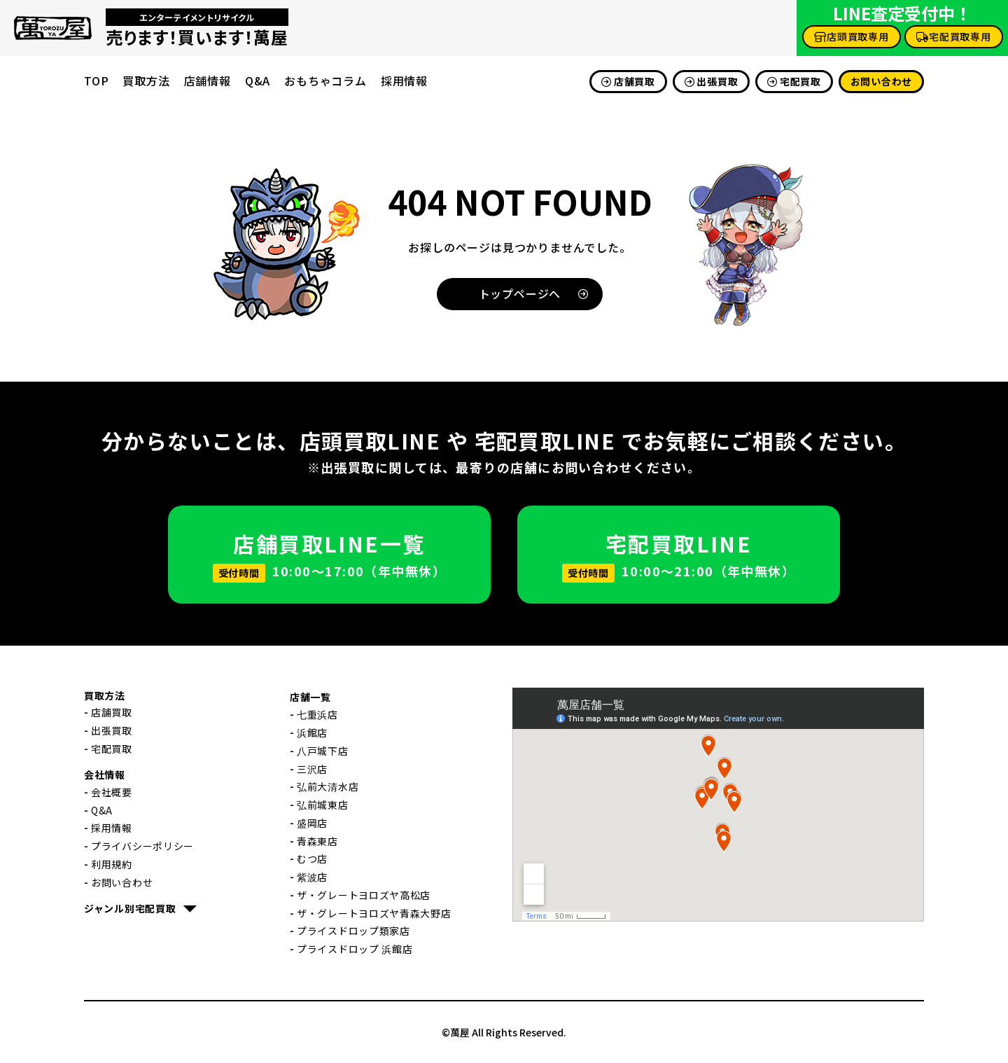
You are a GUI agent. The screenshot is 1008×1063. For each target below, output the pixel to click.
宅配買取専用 (953, 36)
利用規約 (111, 864)
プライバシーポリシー (142, 846)
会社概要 (111, 792)
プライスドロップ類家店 (353, 931)
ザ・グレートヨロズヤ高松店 (363, 895)
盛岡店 (312, 823)
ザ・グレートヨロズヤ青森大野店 (374, 913)
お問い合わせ (881, 81)
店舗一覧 (310, 697)
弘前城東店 (323, 805)
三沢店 (312, 769)
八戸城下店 (323, 751)
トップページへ (534, 293)
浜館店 (312, 732)
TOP (96, 80)
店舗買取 (628, 81)
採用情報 (404, 80)
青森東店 (317, 841)
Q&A (257, 80)
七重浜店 (317, 714)
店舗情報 (207, 80)
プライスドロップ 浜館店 (354, 949)
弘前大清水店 (327, 786)
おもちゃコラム (325, 80)
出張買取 (711, 81)
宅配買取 (794, 81)
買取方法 (145, 80)
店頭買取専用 (851, 36)
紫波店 (312, 877)
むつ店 (312, 859)
